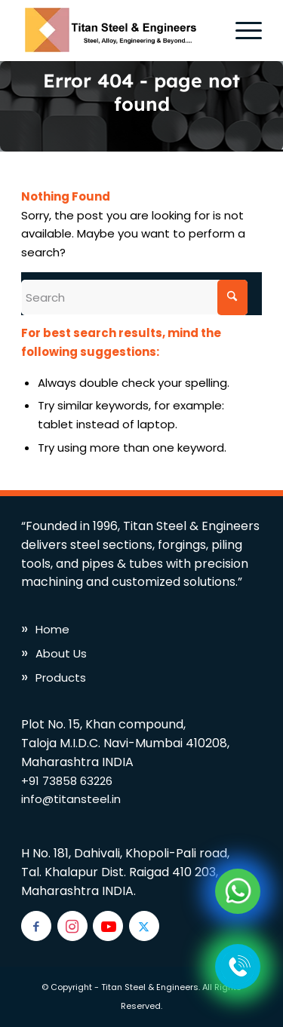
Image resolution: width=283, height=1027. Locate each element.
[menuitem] (241, 30)
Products (60, 677)
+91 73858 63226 (66, 781)
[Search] (134, 297)
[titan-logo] (117, 30)
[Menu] (241, 30)
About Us (61, 653)
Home (52, 629)
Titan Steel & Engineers (149, 987)
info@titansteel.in (71, 799)
